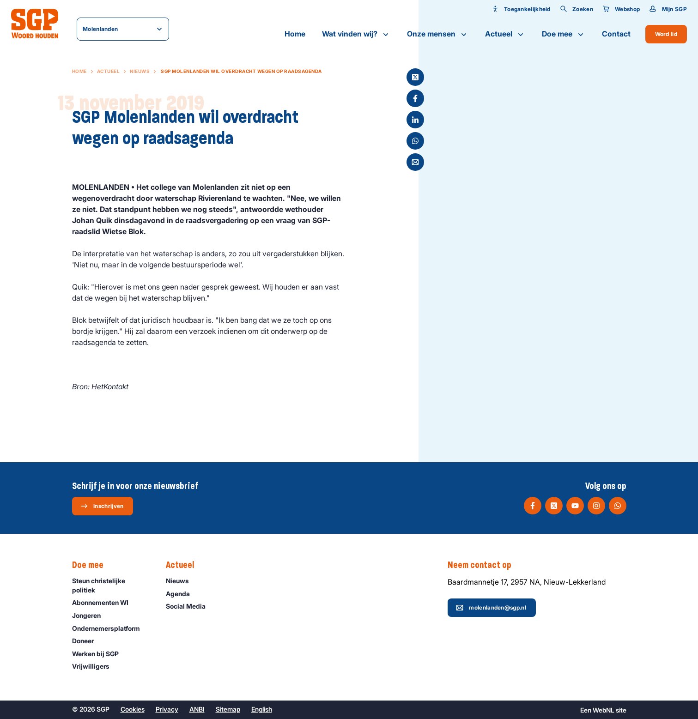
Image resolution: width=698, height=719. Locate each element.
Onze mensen (437, 34)
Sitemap (228, 709)
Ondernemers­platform (110, 628)
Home (295, 33)
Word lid (666, 33)
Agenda (182, 593)
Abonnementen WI (104, 602)
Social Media (190, 606)
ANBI (197, 709)
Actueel (505, 34)
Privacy (167, 709)
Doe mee (563, 34)
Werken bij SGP (99, 653)
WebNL (603, 710)
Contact (616, 33)
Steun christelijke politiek (111, 585)
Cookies (133, 709)
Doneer (87, 640)
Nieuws (140, 71)
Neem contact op (484, 565)
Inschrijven (101, 506)
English (261, 709)
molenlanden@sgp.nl (491, 607)
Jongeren (90, 615)
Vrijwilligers (95, 666)
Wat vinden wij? (356, 34)
